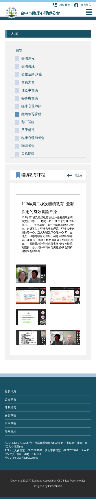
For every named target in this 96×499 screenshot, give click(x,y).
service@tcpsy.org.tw (25, 457)
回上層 (74, 175)
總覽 (19, 50)
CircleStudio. (55, 486)
